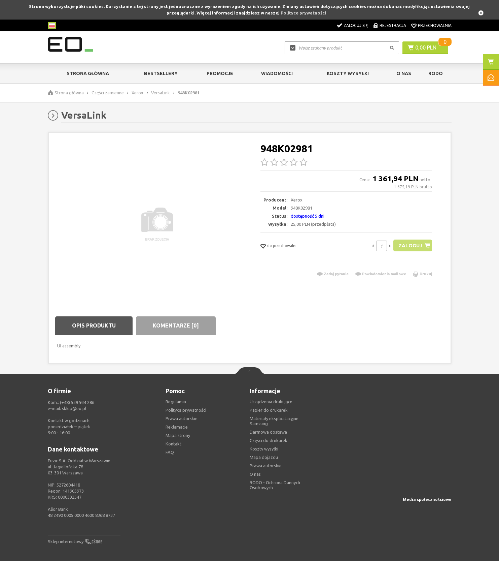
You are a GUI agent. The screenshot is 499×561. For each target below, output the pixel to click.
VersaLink (160, 92)
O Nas (403, 73)
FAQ (170, 452)
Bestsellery (161, 73)
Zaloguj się (356, 25)
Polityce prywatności (303, 12)
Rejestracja (393, 25)
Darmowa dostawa (268, 432)
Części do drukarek (268, 440)
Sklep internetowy (65, 541)
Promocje (220, 73)
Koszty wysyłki (348, 73)
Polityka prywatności (186, 410)
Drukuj (426, 274)
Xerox (137, 92)
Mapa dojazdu (264, 457)
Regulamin (176, 401)
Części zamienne (108, 92)
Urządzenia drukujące (271, 401)
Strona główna (88, 73)
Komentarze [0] (176, 325)
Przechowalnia (435, 25)
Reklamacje (177, 427)
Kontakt (173, 443)
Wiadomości (277, 73)
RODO (435, 73)
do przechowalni (281, 246)
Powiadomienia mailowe (384, 274)
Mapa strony (178, 435)
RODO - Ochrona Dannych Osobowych (275, 485)
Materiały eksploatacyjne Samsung (274, 421)
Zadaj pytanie (336, 274)
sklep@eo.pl (74, 408)
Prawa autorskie (266, 465)
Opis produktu (94, 325)
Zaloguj (410, 245)
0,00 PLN (425, 47)
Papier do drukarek (269, 410)
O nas (255, 474)
